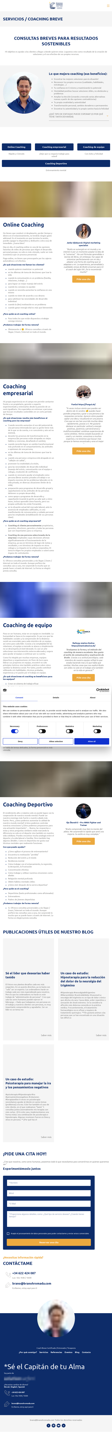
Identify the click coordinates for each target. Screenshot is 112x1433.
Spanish (21, 1388)
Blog (77, 1353)
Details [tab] (56, 697)
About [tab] (92, 697)
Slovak (7, 1388)
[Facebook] (48, 1427)
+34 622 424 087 (24, 1274)
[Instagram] (53, 1427)
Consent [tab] (19, 697)
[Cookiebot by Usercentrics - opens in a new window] (98, 690)
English (14, 1388)
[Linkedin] (63, 1427)
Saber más (46, 1036)
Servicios (43, 1353)
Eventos (68, 1353)
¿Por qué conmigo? (28, 1353)
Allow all (92, 741)
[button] (79, 116)
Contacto (86, 1353)
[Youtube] (58, 1427)
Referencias (56, 1353)
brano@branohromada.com (31, 1284)
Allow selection (56, 741)
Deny (20, 741)
